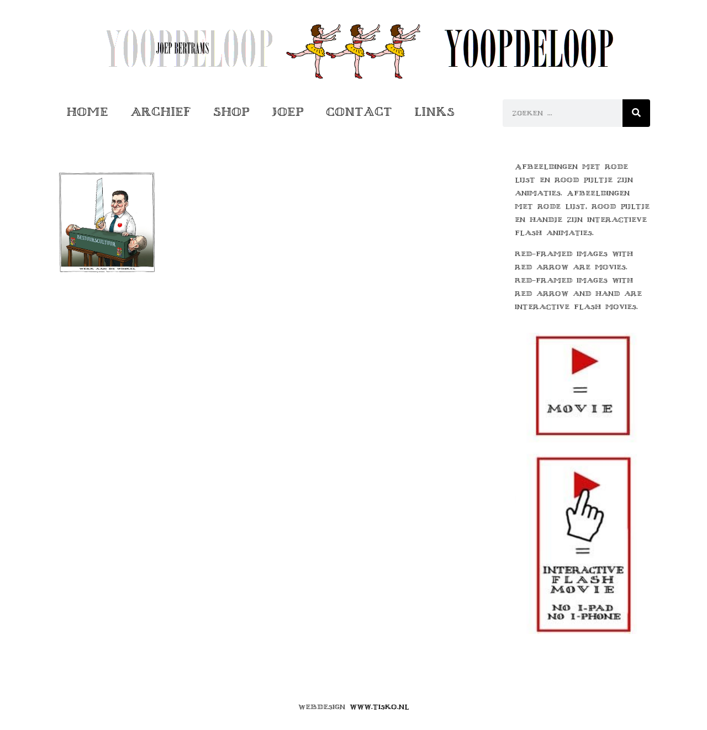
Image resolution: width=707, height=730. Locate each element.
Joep (288, 111)
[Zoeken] (636, 113)
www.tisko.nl (379, 706)
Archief (160, 111)
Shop (231, 111)
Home (87, 111)
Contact (359, 111)
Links (434, 111)
